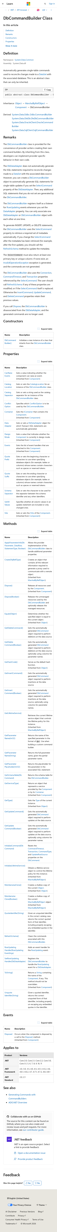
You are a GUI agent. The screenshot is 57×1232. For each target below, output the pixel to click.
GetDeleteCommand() (14, 627)
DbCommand (42, 630)
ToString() (9, 972)
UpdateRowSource (39, 854)
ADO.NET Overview (18, 1102)
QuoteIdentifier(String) (14, 913)
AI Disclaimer (11, 1211)
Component (21, 107)
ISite (32, 513)
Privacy (21, 1215)
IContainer (28, 411)
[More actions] (51, 10)
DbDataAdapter (14, 165)
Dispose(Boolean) (12, 596)
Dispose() (8, 585)
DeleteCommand (15, 296)
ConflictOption (36, 403)
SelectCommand (44, 185)
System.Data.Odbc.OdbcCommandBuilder (32, 114)
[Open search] (45, 3)
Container (9, 411)
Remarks (9, 34)
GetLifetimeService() (13, 713)
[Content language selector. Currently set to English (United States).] (18, 1198)
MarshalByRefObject (35, 103)
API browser (22, 10)
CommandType (45, 851)
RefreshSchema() (12, 936)
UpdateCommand (42, 292)
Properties (10, 41)
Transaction (31, 276)
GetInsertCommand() (13, 673)
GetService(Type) (12, 783)
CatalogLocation (37, 384)
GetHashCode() (11, 662)
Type (38, 800)
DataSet (42, 74)
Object (18, 103)
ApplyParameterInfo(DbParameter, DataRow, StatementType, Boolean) (15, 545)
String (39, 972)
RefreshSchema (10, 248)
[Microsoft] (28, 4)
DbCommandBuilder (17, 144)
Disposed (8, 1034)
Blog (40, 1211)
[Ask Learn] (38, 10)
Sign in (52, 3)
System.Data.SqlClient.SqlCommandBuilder (32, 130)
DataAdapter (9, 211)
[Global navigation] (3, 3)
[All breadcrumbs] (5, 10)
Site (6, 513)
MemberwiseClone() (13, 885)
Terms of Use (37, 1219)
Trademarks (10, 1223)
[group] (28, 95)
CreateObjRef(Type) (13, 559)
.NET (12, 10)
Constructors (11, 37)
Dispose (17, 306)
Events (7, 445)
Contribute (10, 1215)
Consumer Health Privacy (16, 1219)
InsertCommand (25, 292)
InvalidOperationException (16, 262)
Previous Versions (27, 1211)
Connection (45, 272)
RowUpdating (13, 207)
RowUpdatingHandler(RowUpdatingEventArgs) (14, 950)
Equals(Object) (11, 613)
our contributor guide (33, 1129)
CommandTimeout (12, 276)
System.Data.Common (24, 59)
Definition (10, 30)
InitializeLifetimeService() (15, 865)
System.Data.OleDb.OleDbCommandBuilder (33, 118)
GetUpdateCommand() (14, 811)
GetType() (9, 800)
